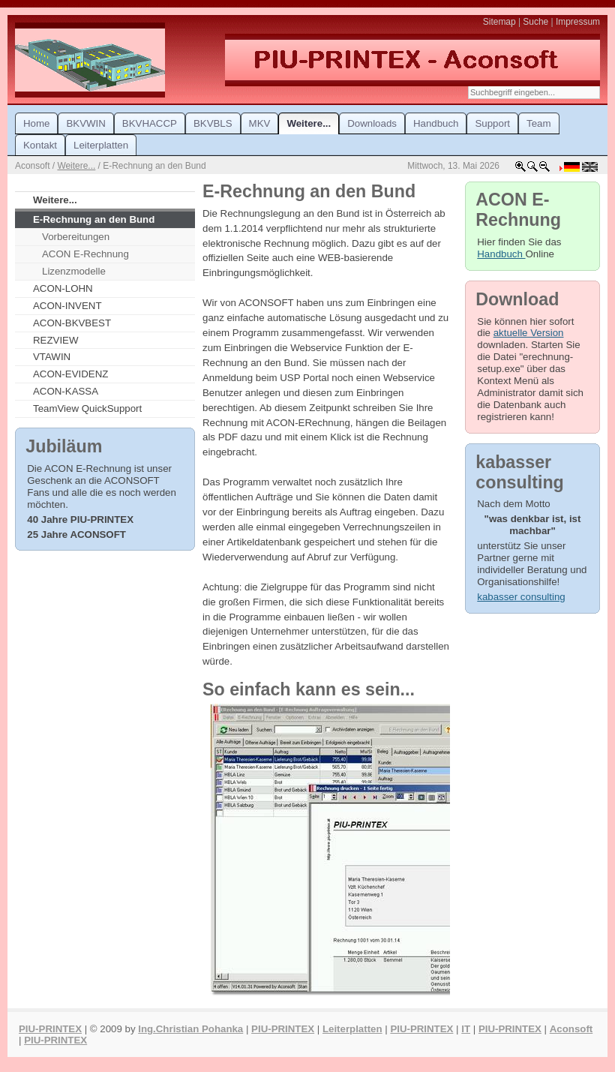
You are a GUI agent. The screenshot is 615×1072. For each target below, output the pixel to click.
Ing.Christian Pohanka (190, 1028)
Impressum (578, 22)
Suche (535, 22)
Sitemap (499, 22)
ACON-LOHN (63, 288)
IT (465, 1028)
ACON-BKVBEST (72, 323)
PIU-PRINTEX (50, 1028)
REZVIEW (56, 340)
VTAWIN (51, 356)
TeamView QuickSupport (87, 408)
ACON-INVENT (67, 305)
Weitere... (76, 166)
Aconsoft (571, 1028)
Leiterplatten (352, 1028)
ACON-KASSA (65, 391)
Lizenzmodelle (74, 271)
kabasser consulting (521, 596)
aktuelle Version (529, 332)
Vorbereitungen (76, 236)
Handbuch (501, 254)
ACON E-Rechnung (85, 254)
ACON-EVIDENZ (70, 374)
